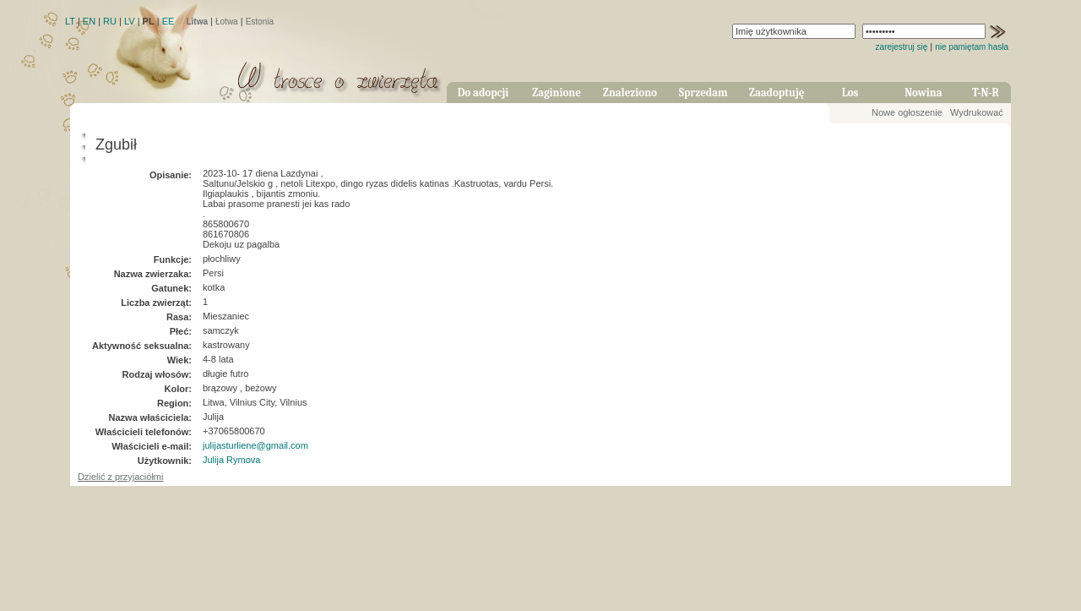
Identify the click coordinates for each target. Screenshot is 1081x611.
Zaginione (556, 92)
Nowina (923, 92)
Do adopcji (483, 92)
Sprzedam (703, 92)
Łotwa (226, 21)
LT (70, 21)
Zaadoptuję (777, 92)
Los (850, 92)
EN (89, 21)
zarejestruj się (902, 47)
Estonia (260, 21)
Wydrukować (976, 112)
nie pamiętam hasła (971, 47)
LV (129, 21)
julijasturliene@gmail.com (255, 445)
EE (168, 21)
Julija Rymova (231, 460)
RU (110, 21)
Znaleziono (630, 92)
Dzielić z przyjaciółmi (120, 477)
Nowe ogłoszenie (907, 112)
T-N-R (985, 92)
